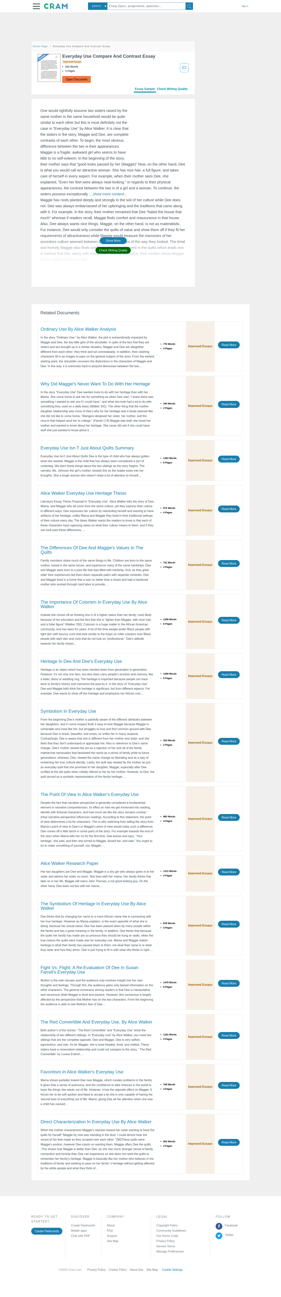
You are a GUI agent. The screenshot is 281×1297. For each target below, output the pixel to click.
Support (112, 1235)
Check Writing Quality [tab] (172, 88)
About (111, 1225)
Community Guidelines (171, 1230)
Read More (229, 344)
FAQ (110, 1230)
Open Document (76, 79)
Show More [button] (113, 240)
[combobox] (97, 6)
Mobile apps (79, 1230)
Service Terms (165, 1246)
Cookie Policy (119, 1269)
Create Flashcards (47, 1231)
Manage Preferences (170, 1251)
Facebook (230, 1225)
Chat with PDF (80, 1235)
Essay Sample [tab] (145, 88)
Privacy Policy (165, 1241)
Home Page (40, 46)
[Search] (189, 6)
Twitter (228, 1234)
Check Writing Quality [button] (113, 250)
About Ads (138, 1269)
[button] (36, 6)
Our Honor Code (167, 1235)
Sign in (245, 6)
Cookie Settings (172, 1269)
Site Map (112, 1241)
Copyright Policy (167, 1225)
